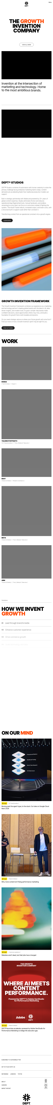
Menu (50, 2)
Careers (4, 1085)
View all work (26, 44)
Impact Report (6, 1088)
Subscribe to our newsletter (11, 1060)
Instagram (5, 1074)
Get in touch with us (8, 1067)
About (3, 1081)
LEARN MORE (7, 222)
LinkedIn (13, 1074)
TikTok (20, 1074)
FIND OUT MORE (8, 329)
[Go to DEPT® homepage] (26, 4)
